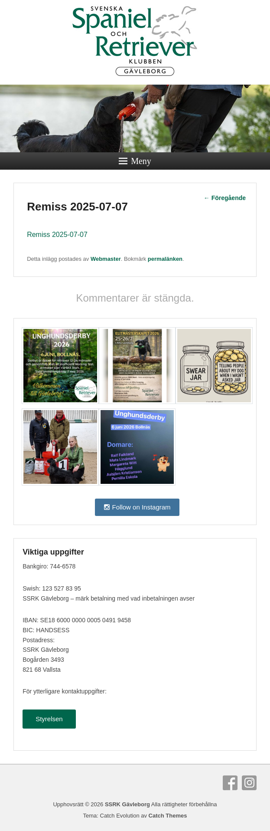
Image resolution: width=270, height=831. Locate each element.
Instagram (249, 782)
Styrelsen (49, 719)
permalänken (165, 259)
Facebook (230, 782)
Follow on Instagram (137, 507)
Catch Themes (168, 815)
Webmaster (106, 259)
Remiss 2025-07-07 (57, 234)
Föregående (225, 197)
